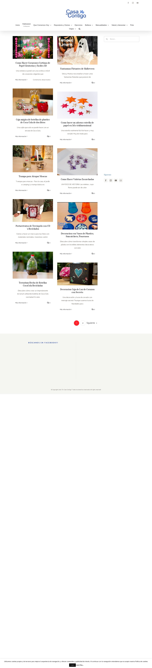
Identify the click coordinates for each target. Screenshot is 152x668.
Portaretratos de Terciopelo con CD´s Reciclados (33, 227)
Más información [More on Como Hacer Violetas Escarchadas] (65, 193)
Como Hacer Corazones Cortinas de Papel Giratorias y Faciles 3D (33, 64)
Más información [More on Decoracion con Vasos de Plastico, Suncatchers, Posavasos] (65, 253)
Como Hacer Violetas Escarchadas (77, 179)
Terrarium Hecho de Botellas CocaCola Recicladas (33, 284)
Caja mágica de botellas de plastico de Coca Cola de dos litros (33, 121)
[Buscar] (107, 39)
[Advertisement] (121, 108)
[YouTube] (116, 180)
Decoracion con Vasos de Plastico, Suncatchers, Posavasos (77, 235)
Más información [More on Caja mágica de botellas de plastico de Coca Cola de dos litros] (20, 136)
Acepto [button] (72, 665)
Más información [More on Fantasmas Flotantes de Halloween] (65, 82)
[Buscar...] (121, 39)
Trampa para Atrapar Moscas (33, 176)
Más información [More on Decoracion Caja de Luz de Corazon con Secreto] (65, 309)
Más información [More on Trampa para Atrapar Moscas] (20, 190)
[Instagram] (111, 180)
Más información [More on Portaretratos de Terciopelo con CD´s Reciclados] (20, 243)
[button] (79, 29)
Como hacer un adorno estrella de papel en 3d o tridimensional (77, 124)
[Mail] (121, 180)
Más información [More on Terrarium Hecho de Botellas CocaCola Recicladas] (20, 302)
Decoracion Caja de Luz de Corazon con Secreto (77, 291)
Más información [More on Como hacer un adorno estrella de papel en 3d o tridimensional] (65, 139)
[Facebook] (106, 180)
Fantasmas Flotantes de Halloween (77, 68)
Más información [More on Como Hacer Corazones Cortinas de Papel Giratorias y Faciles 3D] (20, 79)
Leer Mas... (79, 665)
